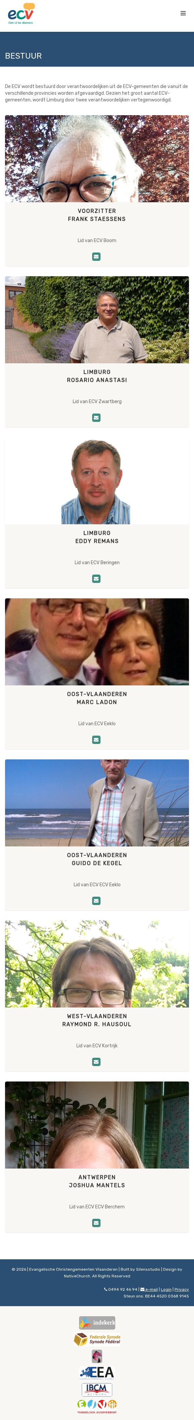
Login (166, 1289)
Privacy (182, 1289)
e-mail (149, 1289)
